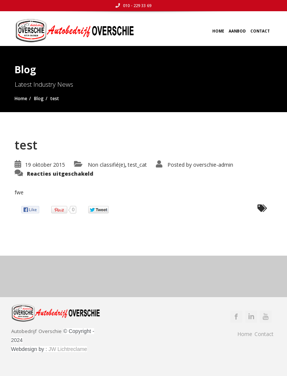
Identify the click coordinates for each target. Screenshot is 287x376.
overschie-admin (213, 164)
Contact (260, 31)
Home (218, 31)
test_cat (137, 164)
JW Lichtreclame (68, 349)
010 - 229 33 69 (254, 5)
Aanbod (237, 31)
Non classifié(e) (106, 164)
